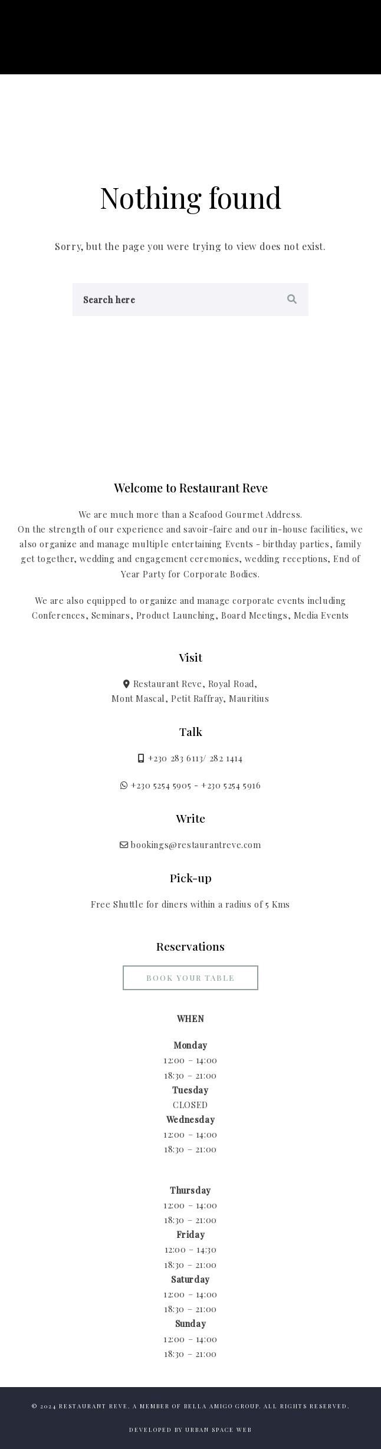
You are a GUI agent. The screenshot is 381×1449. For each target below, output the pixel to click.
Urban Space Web (218, 1429)
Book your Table (190, 977)
